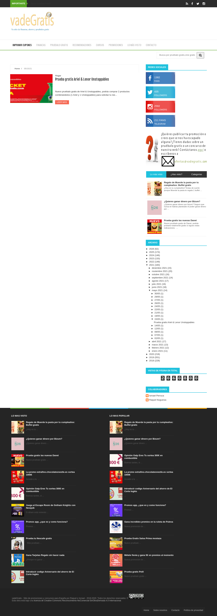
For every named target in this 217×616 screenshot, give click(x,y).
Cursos (100, 45)
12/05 (157, 328)
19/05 (157, 316)
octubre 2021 (158, 274)
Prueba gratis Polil (134, 571)
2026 (152, 249)
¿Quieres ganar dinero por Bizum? (44, 439)
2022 (152, 261)
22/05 (157, 309)
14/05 (157, 325)
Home (17, 68)
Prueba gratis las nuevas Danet (42, 455)
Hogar (58, 75)
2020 (152, 354)
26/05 (157, 303)
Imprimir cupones (22, 45)
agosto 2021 (158, 281)
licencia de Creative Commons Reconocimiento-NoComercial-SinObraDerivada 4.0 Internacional (77, 600)
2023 (152, 258)
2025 (152, 252)
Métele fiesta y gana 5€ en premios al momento (148, 555)
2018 (152, 360)
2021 (152, 265)
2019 (152, 357)
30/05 (157, 293)
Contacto (151, 45)
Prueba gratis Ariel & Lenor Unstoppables (82, 79)
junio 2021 (157, 287)
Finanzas (41, 45)
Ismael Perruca (156, 395)
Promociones (116, 45)
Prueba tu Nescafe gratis (39, 538)
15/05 (157, 319)
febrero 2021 (158, 347)
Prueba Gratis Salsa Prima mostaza (142, 538)
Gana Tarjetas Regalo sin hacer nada (45, 555)
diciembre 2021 (160, 268)
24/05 (157, 306)
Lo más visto (134, 45)
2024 (152, 255)
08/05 (157, 332)
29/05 (157, 296)
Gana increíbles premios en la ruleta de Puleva (148, 522)
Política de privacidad (193, 610)
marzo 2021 (158, 344)
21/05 (157, 312)
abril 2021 (157, 341)
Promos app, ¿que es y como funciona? (47, 522)
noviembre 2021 (160, 271)
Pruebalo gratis (59, 45)
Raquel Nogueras (157, 400)
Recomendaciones (82, 45)
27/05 (157, 300)
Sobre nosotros (160, 610)
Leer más (62, 102)
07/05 (157, 335)
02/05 (157, 338)
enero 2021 (158, 351)
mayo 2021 (157, 290)
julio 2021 (157, 284)
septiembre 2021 (160, 277)
